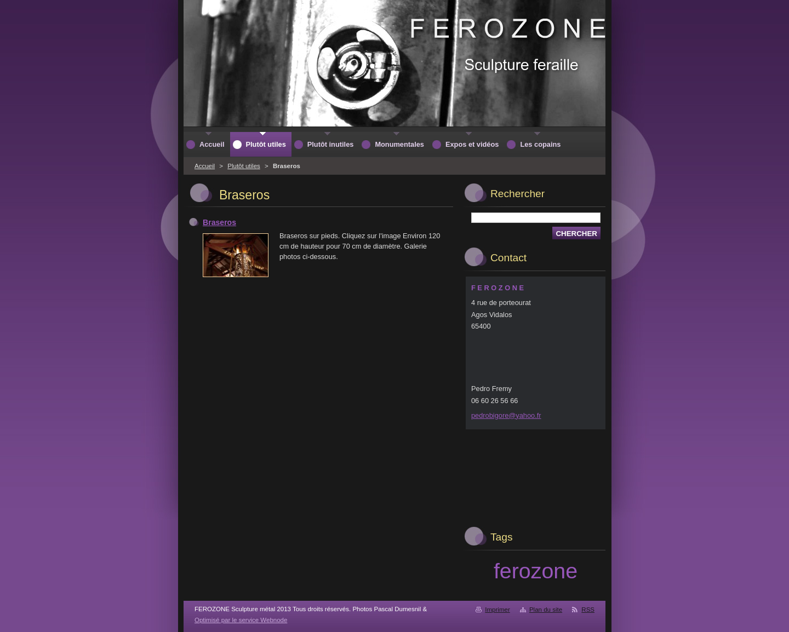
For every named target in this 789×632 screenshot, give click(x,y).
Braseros (219, 222)
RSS (587, 609)
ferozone (536, 571)
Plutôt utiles (243, 166)
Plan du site (545, 609)
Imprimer (497, 609)
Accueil (205, 166)
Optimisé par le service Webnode (241, 620)
